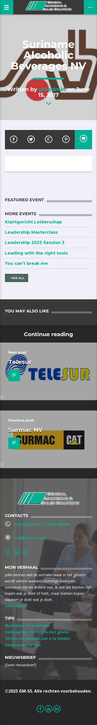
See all (16, 278)
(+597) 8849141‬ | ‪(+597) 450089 (42, 524)
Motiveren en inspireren (27, 625)
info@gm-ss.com (30, 537)
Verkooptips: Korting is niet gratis (37, 632)
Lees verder (16, 605)
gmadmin (52, 89)
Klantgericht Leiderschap (33, 222)
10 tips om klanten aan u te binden (37, 638)
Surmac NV (25, 429)
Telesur (20, 361)
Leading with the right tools (36, 253)
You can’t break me (26, 263)
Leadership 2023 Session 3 (34, 242)
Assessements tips (23, 644)
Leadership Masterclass (31, 232)
